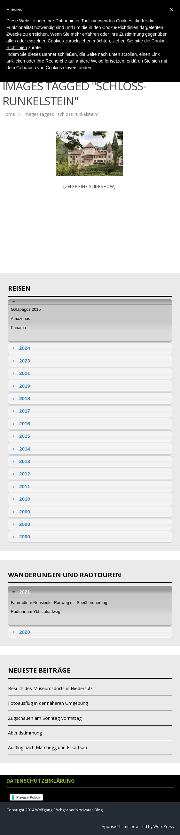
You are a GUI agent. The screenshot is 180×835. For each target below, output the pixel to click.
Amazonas (20, 318)
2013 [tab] (20, 461)
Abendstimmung (25, 733)
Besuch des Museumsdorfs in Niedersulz (50, 688)
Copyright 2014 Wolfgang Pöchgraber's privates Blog (54, 810)
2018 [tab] (20, 398)
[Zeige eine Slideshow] (89, 186)
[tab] (90, 302)
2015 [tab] (20, 436)
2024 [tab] (20, 348)
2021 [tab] (20, 373)
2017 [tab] (20, 411)
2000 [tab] (20, 536)
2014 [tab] (20, 448)
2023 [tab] (20, 360)
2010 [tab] (20, 499)
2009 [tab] (20, 511)
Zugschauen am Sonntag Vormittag (45, 718)
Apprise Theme (115, 826)
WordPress (163, 826)
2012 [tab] (20, 473)
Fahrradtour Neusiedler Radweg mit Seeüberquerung (59, 602)
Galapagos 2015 (26, 309)
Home (8, 114)
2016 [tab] (20, 423)
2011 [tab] (20, 486)
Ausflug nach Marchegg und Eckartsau (47, 747)
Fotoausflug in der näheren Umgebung (48, 703)
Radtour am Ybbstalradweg (35, 611)
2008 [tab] (20, 524)
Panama (18, 327)
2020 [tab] (20, 632)
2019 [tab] (20, 386)
